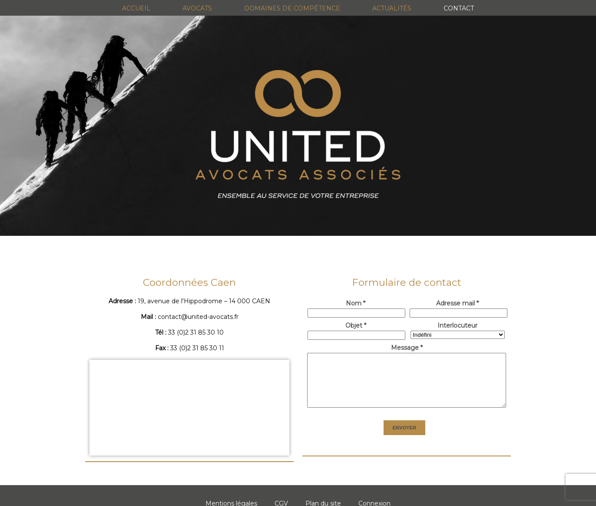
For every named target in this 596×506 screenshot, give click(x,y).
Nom (355, 303)
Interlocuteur (457, 325)
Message (407, 348)
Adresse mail (457, 303)
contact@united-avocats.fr (198, 317)
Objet (355, 325)
